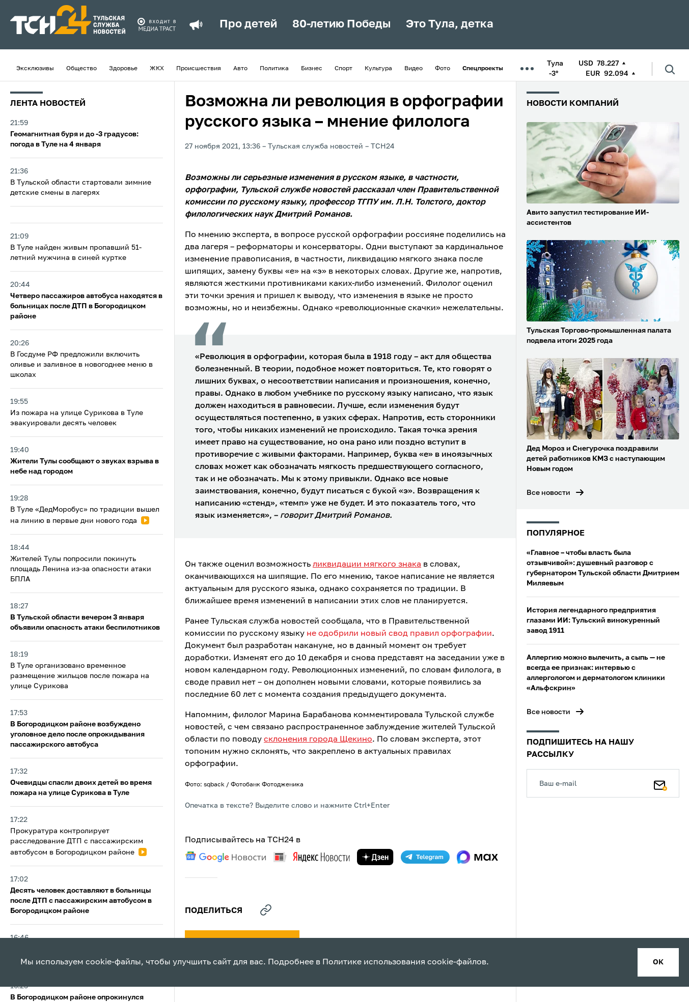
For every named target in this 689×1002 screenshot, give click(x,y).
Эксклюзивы (35, 69)
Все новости (548, 492)
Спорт (343, 69)
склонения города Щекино (318, 739)
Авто (240, 69)
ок (658, 962)
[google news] (225, 857)
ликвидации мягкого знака (367, 565)
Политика (274, 69)
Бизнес (311, 69)
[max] (477, 857)
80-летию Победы (341, 24)
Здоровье (123, 69)
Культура (378, 69)
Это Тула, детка (449, 24)
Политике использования (373, 962)
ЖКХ (157, 69)
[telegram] (425, 857)
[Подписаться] (660, 783)
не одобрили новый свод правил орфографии (399, 634)
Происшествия (198, 69)
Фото (442, 69)
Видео (413, 69)
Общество (81, 69)
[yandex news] (311, 856)
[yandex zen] (375, 857)
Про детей (248, 24)
